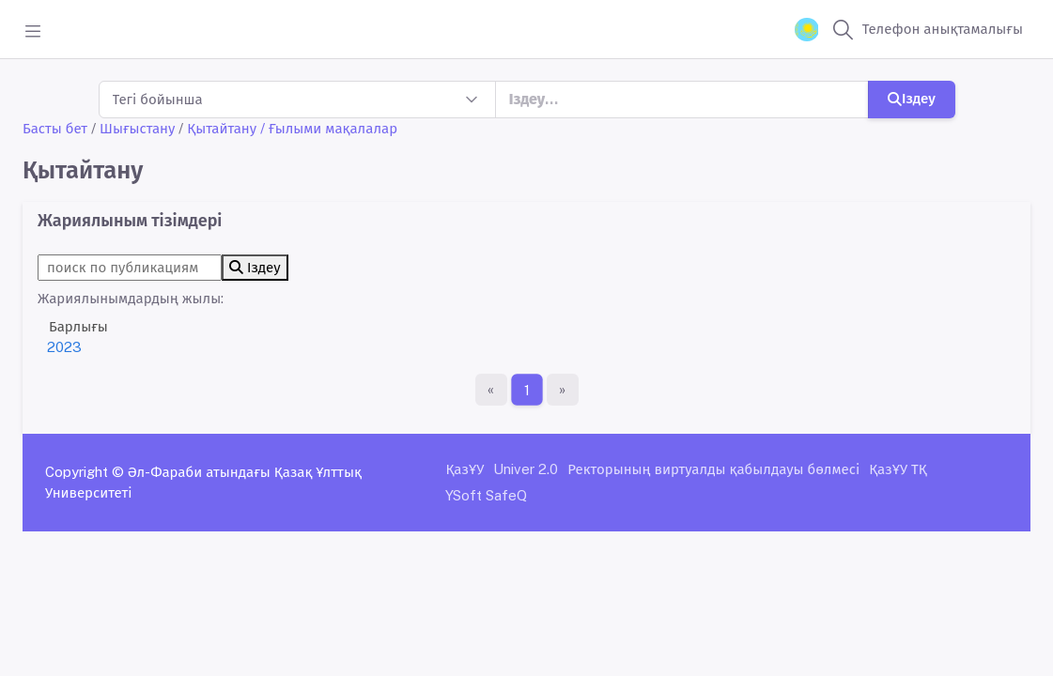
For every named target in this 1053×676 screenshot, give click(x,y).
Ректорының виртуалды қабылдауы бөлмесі (713, 469)
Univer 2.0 (525, 469)
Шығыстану (137, 128)
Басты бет (55, 128)
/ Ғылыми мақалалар (328, 128)
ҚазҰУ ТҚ (898, 469)
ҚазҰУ (464, 469)
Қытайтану (221, 128)
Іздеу (912, 98)
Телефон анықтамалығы (942, 29)
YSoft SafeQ (486, 495)
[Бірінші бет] (491, 390)
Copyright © (84, 472)
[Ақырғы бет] (563, 390)
